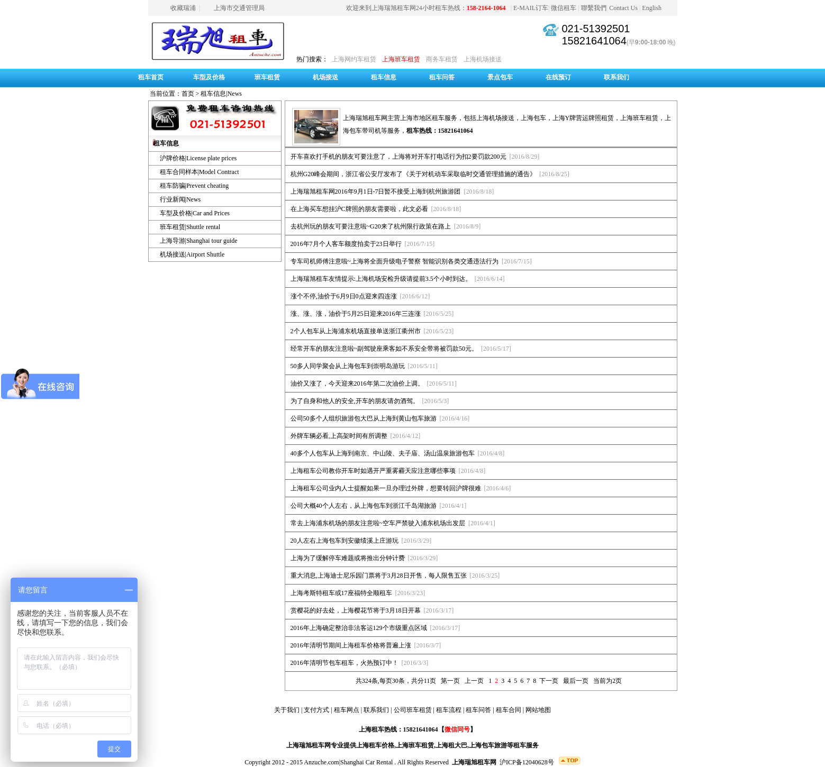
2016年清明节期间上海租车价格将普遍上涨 (351, 645)
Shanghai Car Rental (366, 762)
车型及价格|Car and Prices (195, 213)
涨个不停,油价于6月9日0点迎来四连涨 (344, 296)
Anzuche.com (321, 762)
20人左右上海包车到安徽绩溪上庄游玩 (344, 540)
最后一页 (575, 680)
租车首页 (151, 77)
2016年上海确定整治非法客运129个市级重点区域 (359, 628)
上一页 (474, 680)
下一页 (548, 680)
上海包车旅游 (488, 745)
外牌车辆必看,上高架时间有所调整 (339, 436)
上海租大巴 (451, 745)
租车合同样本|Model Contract (199, 172)
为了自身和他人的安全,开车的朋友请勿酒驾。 (355, 401)
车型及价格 (209, 77)
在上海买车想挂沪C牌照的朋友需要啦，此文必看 (359, 209)
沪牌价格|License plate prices (198, 158)
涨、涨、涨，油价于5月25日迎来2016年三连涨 (356, 313)
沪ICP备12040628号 (527, 762)
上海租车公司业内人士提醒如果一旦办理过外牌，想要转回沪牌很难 (386, 488)
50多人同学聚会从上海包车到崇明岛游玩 (348, 366)
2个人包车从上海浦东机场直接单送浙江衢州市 (356, 331)
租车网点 (346, 710)
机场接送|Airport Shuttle (192, 254)
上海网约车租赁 (354, 59)
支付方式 (316, 710)
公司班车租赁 (413, 710)
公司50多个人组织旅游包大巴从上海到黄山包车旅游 (364, 418)
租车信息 (383, 77)
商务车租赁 (442, 59)
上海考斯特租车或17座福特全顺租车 (341, 593)
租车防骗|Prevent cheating (194, 185)
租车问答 (442, 77)
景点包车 (500, 77)
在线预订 (558, 77)
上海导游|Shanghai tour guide (199, 240)
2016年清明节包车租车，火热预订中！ (344, 662)
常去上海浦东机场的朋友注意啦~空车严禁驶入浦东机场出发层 (378, 523)
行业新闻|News (180, 199)
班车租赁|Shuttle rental (190, 227)
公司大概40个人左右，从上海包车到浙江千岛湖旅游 (364, 505)
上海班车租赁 (401, 59)
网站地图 (538, 710)
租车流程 (448, 710)
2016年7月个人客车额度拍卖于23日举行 (346, 244)
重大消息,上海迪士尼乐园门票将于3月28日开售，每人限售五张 (379, 575)
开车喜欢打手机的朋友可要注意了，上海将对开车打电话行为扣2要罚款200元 (398, 156)
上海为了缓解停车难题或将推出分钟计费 (348, 558)
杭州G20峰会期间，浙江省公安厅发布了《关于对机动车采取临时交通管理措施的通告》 (414, 174)
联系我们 (616, 77)
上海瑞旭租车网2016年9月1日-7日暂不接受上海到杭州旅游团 (376, 191)
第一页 (450, 680)
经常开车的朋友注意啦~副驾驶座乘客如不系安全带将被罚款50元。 (384, 348)
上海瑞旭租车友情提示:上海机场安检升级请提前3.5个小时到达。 (381, 278)
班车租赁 (267, 77)
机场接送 (325, 77)
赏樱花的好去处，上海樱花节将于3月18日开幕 (356, 610)
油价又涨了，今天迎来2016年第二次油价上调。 (357, 383)
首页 (188, 93)
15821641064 (593, 41)
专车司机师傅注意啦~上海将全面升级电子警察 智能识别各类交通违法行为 (395, 261)
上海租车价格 (375, 745)
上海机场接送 (483, 59)
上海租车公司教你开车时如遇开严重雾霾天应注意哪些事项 (373, 470)
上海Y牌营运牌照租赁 (583, 118)
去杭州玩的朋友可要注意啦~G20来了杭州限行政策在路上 (371, 226)
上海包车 (533, 118)
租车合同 (508, 710)
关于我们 (287, 710)
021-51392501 (595, 28)
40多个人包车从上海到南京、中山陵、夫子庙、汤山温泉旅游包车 (383, 453)
